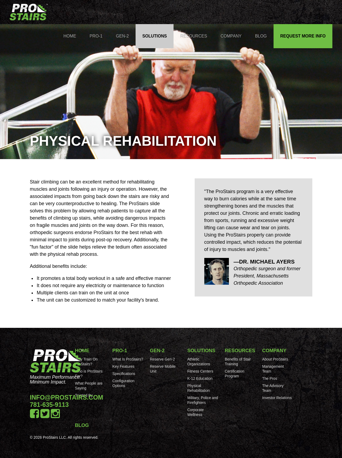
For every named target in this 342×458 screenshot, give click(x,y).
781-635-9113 (49, 404)
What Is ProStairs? (127, 359)
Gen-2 (122, 36)
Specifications (123, 373)
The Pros (269, 378)
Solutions (154, 36)
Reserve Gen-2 (162, 359)
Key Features (123, 366)
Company (231, 36)
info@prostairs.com (66, 397)
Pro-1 (96, 36)
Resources (193, 36)
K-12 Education (200, 378)
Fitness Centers (200, 371)
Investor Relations (277, 398)
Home (69, 36)
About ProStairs (275, 359)
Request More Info (303, 36)
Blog (261, 36)
